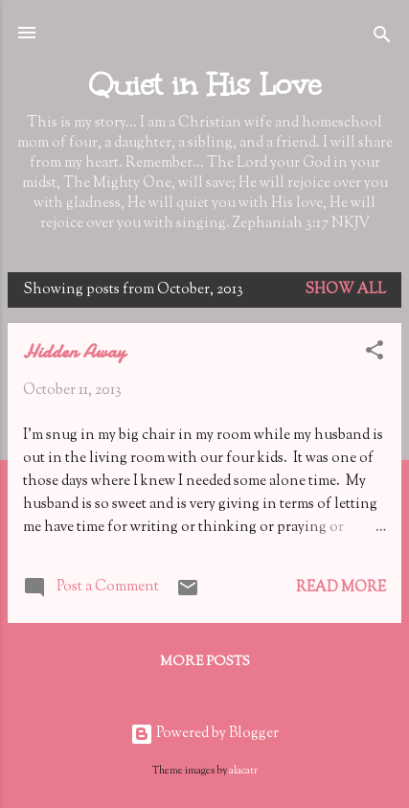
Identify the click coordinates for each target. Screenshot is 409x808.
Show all (345, 290)
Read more (341, 588)
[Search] (382, 39)
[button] (374, 354)
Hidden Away (74, 351)
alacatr (243, 771)
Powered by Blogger (204, 734)
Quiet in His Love (204, 84)
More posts (205, 662)
